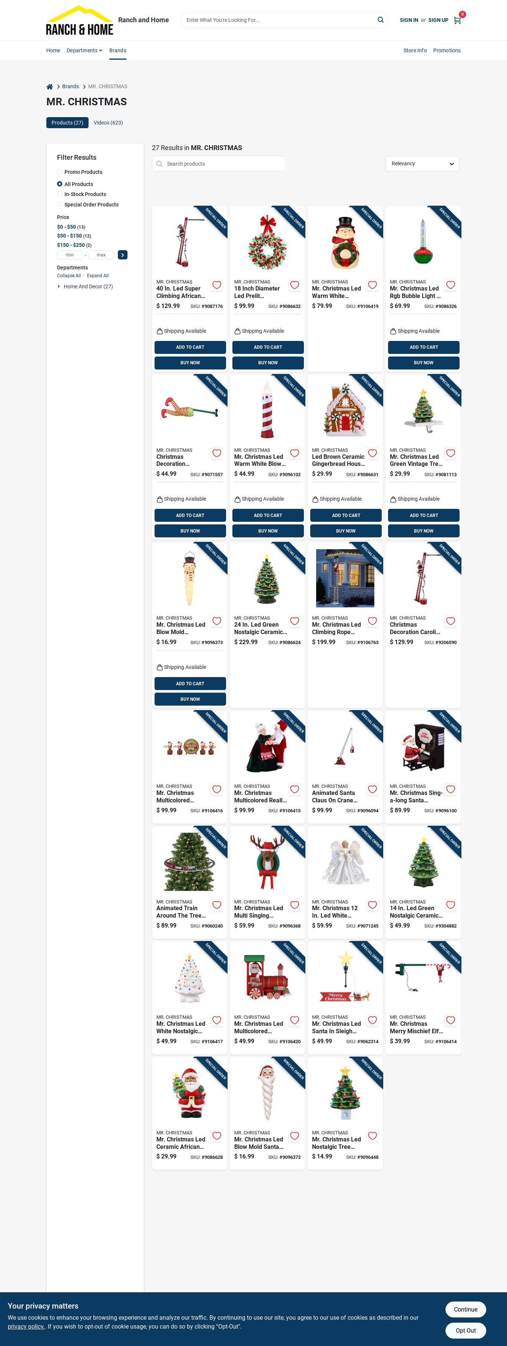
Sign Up (438, 20)
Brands (117, 50)
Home (53, 50)
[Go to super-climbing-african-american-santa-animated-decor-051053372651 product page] (189, 289)
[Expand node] (59, 286)
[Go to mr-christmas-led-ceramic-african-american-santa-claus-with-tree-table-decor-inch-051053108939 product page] (189, 1113)
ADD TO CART (190, 347)
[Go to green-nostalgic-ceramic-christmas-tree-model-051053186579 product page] (267, 625)
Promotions (447, 50)
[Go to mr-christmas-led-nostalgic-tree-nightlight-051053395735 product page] (345, 1113)
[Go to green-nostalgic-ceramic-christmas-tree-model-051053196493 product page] (423, 882)
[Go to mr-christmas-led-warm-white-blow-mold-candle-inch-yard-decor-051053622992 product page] (267, 457)
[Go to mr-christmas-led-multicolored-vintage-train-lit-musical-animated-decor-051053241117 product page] (267, 998)
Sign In (409, 20)
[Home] (49, 86)
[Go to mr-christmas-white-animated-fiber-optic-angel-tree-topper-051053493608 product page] (345, 882)
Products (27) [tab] (67, 123)
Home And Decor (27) (88, 286)
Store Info (415, 50)
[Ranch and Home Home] (79, 20)
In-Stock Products (85, 194)
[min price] (70, 254)
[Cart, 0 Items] (457, 20)
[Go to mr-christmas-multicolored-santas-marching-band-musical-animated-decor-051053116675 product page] (189, 767)
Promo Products (83, 172)
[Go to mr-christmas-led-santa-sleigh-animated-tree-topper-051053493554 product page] (345, 998)
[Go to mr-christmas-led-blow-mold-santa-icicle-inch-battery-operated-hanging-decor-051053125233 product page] (267, 1113)
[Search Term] (284, 20)
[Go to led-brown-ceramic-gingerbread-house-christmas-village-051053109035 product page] (345, 457)
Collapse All (69, 275)
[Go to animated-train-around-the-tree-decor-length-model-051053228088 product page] (189, 882)
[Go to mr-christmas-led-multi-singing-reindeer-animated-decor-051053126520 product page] (267, 882)
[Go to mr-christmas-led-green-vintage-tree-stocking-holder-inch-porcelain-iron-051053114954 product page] (423, 457)
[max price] (101, 254)
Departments (82, 50)
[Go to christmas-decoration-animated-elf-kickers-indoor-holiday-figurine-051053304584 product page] (189, 457)
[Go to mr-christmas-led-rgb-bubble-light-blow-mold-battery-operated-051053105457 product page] (423, 289)
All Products (78, 184)
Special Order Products (91, 204)
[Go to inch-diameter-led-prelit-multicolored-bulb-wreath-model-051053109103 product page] (267, 289)
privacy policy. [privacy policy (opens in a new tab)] (26, 1326)
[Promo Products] (59, 171)
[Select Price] (122, 254)
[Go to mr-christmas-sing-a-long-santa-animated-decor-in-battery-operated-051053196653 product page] (423, 767)
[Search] (381, 19)
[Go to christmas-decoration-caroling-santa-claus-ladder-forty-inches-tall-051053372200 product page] (423, 625)
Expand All (98, 275)
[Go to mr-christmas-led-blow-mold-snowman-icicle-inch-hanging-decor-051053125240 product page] (189, 625)
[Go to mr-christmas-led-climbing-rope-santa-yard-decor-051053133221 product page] (345, 625)
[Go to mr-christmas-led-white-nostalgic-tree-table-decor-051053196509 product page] (189, 998)
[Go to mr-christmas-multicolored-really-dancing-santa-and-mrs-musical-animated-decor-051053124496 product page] (267, 767)
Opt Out (466, 1330)
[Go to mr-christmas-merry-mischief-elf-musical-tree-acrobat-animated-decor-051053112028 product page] (423, 998)
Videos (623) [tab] (108, 123)
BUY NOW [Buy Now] (190, 362)
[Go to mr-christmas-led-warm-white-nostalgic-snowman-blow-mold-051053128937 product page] (345, 289)
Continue (465, 1309)
